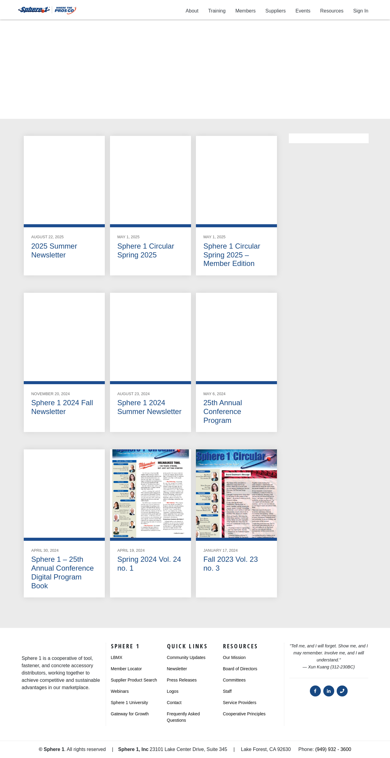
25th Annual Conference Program (222, 411)
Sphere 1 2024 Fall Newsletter (62, 407)
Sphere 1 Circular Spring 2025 (145, 250)
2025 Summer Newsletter (54, 250)
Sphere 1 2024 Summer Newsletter (149, 407)
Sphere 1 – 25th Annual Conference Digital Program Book (62, 572)
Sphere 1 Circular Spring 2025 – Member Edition (231, 255)
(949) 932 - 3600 (333, 749)
